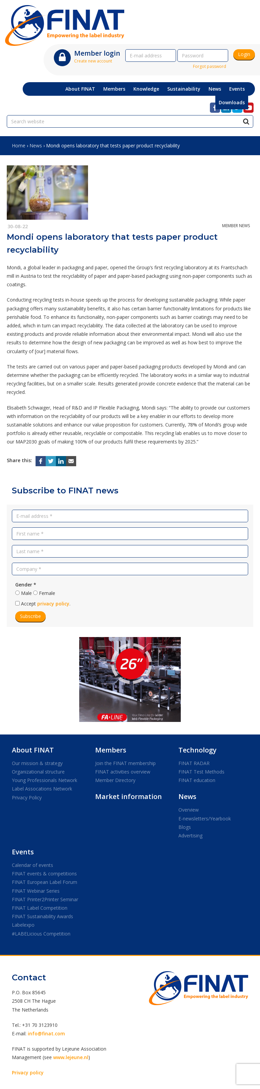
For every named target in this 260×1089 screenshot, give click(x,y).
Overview (188, 809)
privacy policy (53, 603)
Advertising (190, 835)
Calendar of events (32, 865)
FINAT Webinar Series (36, 891)
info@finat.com (46, 1033)
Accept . (45, 603)
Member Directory (115, 780)
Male (26, 593)
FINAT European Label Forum (44, 882)
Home (18, 145)
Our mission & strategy (37, 763)
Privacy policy (28, 1072)
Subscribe (30, 616)
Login (244, 54)
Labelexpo (23, 925)
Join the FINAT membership (125, 763)
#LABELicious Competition (41, 933)
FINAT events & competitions (44, 873)
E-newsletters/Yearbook (204, 818)
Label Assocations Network (42, 788)
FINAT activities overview (122, 771)
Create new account (93, 61)
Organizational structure (38, 771)
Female (47, 593)
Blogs (184, 827)
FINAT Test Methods (201, 771)
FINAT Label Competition (39, 908)
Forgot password (209, 66)
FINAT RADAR (194, 763)
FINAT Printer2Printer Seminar (45, 899)
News (35, 145)
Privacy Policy (27, 797)
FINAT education (196, 780)
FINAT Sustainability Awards (42, 916)
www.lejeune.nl (70, 1057)
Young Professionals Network (44, 780)
